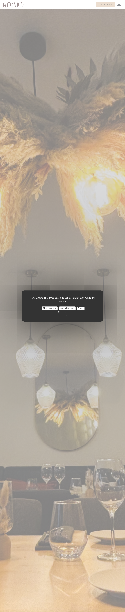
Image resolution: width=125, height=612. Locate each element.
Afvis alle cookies (67, 308)
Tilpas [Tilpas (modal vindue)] (80, 308)
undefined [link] (63, 315)
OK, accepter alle (49, 308)
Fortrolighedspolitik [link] (63, 312)
